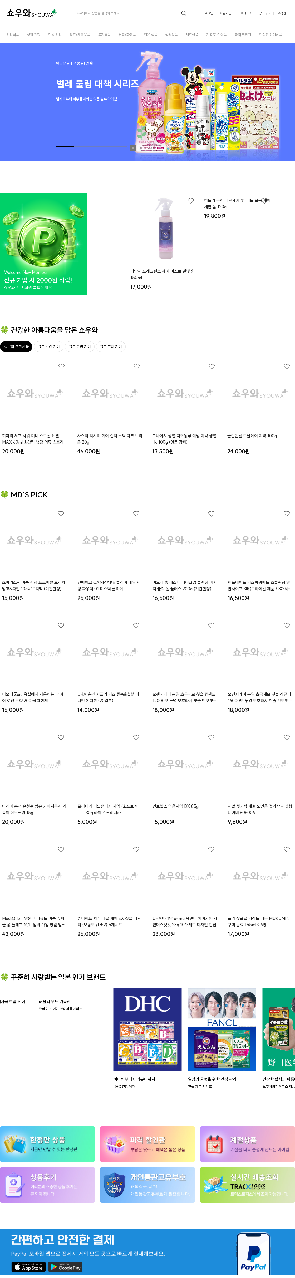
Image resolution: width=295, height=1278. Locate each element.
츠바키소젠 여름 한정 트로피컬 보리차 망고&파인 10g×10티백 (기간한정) (33, 585)
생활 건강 (33, 34)
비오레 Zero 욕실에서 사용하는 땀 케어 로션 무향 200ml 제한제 (33, 697)
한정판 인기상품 (270, 34)
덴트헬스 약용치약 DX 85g (176, 806)
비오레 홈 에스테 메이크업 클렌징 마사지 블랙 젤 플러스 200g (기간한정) (185, 585)
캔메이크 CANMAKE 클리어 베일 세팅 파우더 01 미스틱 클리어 (108, 585)
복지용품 (104, 34)
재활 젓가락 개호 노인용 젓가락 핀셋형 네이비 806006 (260, 809)
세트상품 (192, 34)
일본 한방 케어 (80, 346)
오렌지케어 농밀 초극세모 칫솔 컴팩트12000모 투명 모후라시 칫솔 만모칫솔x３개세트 (185, 698)
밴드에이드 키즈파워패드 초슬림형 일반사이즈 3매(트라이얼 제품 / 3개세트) (259, 586)
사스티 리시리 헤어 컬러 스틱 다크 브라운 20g (109, 439)
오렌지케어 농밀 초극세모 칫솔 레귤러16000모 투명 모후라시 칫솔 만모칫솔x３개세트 (260, 698)
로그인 (208, 13)
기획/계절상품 (216, 34)
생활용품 (171, 34)
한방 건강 (55, 34)
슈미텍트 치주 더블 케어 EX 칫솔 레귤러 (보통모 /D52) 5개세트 (109, 921)
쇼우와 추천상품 (16, 346)
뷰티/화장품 (127, 34)
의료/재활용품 (80, 34)
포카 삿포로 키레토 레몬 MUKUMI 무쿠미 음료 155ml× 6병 (259, 921)
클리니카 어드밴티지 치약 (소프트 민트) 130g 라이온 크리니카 (108, 809)
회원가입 (225, 13)
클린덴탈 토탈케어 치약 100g (252, 435)
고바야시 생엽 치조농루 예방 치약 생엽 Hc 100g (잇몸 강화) (184, 439)
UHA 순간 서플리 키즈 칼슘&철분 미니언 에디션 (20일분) (108, 697)
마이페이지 (245, 13)
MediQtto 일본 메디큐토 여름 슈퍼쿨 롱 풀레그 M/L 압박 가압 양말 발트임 (34, 922)
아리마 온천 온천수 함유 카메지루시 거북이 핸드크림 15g (34, 809)
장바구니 (265, 13)
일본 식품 (150, 34)
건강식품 (12, 34)
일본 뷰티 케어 (111, 346)
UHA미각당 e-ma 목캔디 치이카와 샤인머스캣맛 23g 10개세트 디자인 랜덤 (185, 921)
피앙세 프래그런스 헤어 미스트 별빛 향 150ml (162, 274)
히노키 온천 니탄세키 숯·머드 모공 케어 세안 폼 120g (237, 274)
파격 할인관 (243, 34)
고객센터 (283, 13)
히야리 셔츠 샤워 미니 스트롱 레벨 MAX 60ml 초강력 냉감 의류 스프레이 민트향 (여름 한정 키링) (34, 439)
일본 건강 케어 (49, 346)
